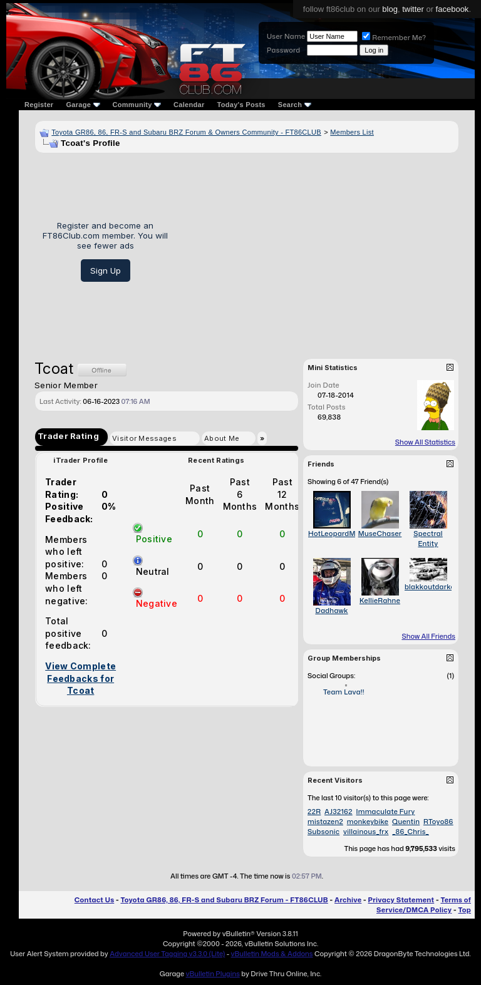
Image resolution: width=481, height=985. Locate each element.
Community (137, 104)
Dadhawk (331, 611)
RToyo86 (438, 822)
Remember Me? (394, 38)
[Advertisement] (318, 251)
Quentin (406, 822)
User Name (286, 36)
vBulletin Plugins (212, 974)
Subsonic (323, 832)
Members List (352, 132)
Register (38, 104)
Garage (83, 104)
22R (314, 812)
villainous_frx (365, 832)
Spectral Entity (428, 539)
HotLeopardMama (339, 534)
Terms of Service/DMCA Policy (423, 905)
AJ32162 (338, 812)
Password (283, 50)
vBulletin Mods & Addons (272, 954)
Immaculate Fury (385, 812)
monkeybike (368, 822)
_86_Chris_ (410, 832)
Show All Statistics (425, 442)
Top (464, 910)
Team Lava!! (344, 692)
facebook (452, 9)
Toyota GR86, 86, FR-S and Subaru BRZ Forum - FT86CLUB (224, 900)
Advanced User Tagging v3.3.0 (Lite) (167, 954)
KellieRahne (379, 601)
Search (294, 104)
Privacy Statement (401, 900)
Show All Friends (428, 636)
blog (390, 9)
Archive (347, 900)
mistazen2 (325, 822)
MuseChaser (380, 534)
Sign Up (105, 271)
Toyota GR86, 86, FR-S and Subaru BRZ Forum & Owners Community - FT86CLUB (186, 132)
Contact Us (94, 900)
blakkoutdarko (430, 587)
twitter (413, 9)
